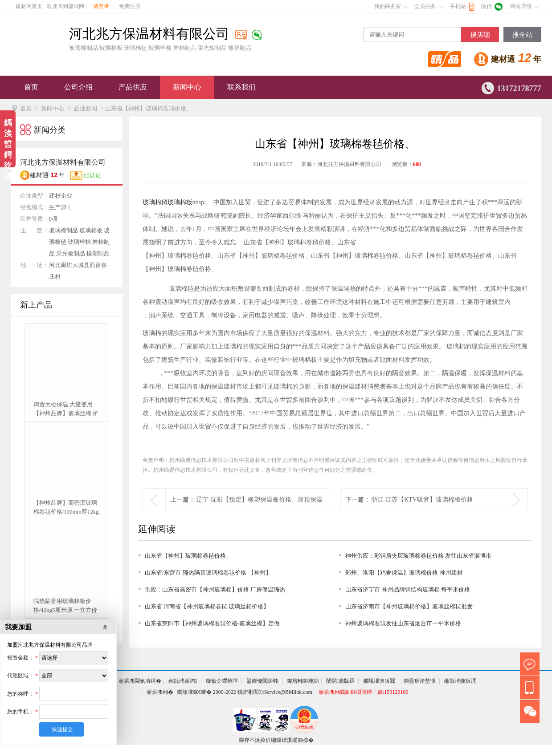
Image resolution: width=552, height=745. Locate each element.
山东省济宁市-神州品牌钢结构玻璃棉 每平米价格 (407, 589)
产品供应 (133, 87)
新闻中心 (187, 87)
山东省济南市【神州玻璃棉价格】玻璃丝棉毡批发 (409, 606)
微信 (486, 6)
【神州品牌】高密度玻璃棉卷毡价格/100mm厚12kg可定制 (66, 507)
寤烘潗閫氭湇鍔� (140, 681)
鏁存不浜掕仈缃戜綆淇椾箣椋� (276, 740)
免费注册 (129, 6)
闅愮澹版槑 (340, 681)
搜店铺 (480, 34)
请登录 (101, 6)
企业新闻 (85, 108)
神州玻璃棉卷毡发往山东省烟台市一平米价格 (403, 623)
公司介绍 (78, 87)
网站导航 (521, 6)
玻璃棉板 (180, 202)
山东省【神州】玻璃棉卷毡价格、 (188, 555)
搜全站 (522, 34)
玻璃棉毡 (155, 202)
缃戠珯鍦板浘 (460, 681)
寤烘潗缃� (160, 692)
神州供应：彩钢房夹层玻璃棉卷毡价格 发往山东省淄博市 (418, 555)
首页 (31, 87)
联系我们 (241, 87)
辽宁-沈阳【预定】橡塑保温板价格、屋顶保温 (259, 499)
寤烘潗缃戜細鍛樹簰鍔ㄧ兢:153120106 (363, 692)
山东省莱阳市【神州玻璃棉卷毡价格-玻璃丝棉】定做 (212, 623)
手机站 (458, 6)
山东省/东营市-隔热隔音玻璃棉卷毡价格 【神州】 (208, 572)
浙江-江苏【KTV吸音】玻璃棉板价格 (422, 499)
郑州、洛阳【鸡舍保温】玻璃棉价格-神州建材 (404, 572)
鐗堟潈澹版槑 (379, 681)
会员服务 (425, 6)
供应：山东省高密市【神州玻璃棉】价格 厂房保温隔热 (215, 589)
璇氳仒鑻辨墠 (222, 681)
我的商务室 (387, 6)
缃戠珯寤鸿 (182, 681)
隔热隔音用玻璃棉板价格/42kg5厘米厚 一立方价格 (65, 606)
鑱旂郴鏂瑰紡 (303, 681)
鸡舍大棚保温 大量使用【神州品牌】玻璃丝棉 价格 (65, 409)
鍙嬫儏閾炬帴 (262, 681)
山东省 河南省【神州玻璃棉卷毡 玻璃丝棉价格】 (207, 606)
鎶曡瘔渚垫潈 (420, 681)
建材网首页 (29, 6)
